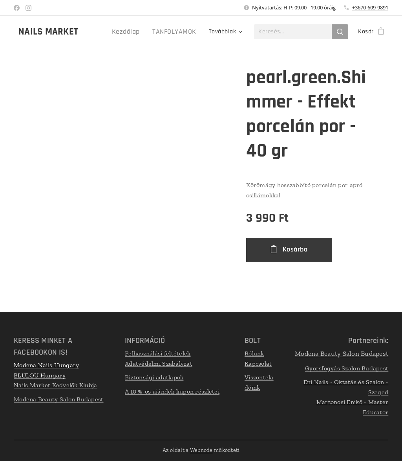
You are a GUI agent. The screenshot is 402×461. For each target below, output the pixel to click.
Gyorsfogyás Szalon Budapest (346, 368)
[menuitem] (134, 32)
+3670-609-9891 (370, 7)
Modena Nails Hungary (46, 365)
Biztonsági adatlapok (154, 377)
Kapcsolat (258, 363)
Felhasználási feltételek (157, 353)
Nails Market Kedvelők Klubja (55, 385)
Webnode (201, 450)
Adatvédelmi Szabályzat (158, 363)
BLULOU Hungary (40, 375)
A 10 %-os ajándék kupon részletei (172, 391)
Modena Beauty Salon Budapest (59, 399)
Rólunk (254, 353)
